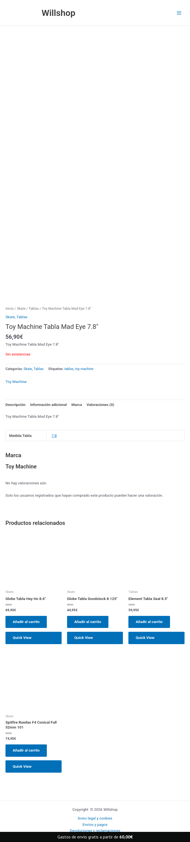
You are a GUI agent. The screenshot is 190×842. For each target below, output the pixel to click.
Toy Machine (16, 382)
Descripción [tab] (15, 405)
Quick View (22, 638)
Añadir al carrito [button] (26, 622)
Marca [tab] (76, 405)
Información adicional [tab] (48, 405)
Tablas (34, 309)
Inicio (9, 309)
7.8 (54, 436)
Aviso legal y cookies (95, 818)
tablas (69, 369)
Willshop (59, 13)
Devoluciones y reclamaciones (95, 830)
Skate (21, 309)
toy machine (84, 369)
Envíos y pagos (94, 824)
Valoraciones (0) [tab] (100, 405)
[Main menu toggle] (179, 13)
